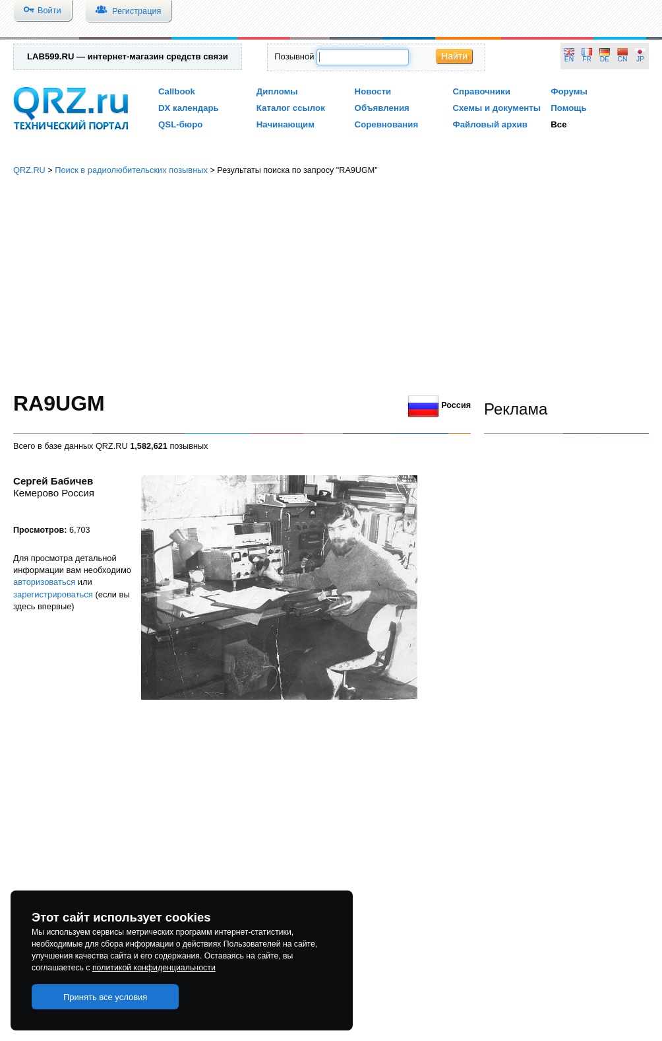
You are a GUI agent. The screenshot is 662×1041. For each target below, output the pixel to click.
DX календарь (188, 108)
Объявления (382, 108)
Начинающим (285, 124)
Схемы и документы (496, 108)
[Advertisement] (331, 283)
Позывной (294, 56)
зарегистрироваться (53, 594)
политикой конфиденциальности (154, 967)
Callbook (176, 91)
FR (586, 59)
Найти (454, 56)
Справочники (481, 91)
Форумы (569, 91)
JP (640, 59)
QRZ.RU (29, 170)
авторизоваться (44, 582)
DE (604, 59)
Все (558, 124)
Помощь (569, 108)
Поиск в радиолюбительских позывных (131, 170)
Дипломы (277, 91)
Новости (373, 91)
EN (569, 59)
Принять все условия (105, 997)
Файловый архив (489, 124)
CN (623, 59)
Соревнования (387, 124)
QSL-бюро (180, 124)
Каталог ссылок (290, 108)
